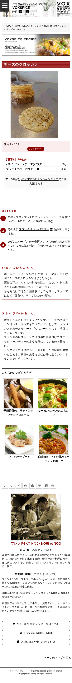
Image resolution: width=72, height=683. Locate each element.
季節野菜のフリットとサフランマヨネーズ (18, 412)
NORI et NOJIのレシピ (55, 26)
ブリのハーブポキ (19, 456)
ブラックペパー (35, 149)
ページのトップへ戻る (57, 657)
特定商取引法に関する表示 (41, 671)
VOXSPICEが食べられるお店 (37, 641)
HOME (8, 26)
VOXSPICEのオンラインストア (40, 179)
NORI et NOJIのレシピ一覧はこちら (38, 624)
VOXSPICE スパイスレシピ (28, 26)
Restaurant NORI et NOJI (38, 633)
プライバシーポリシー (18, 671)
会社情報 (58, 671)
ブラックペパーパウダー (21, 169)
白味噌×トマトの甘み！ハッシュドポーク (53, 459)
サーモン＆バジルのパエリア (53, 412)
